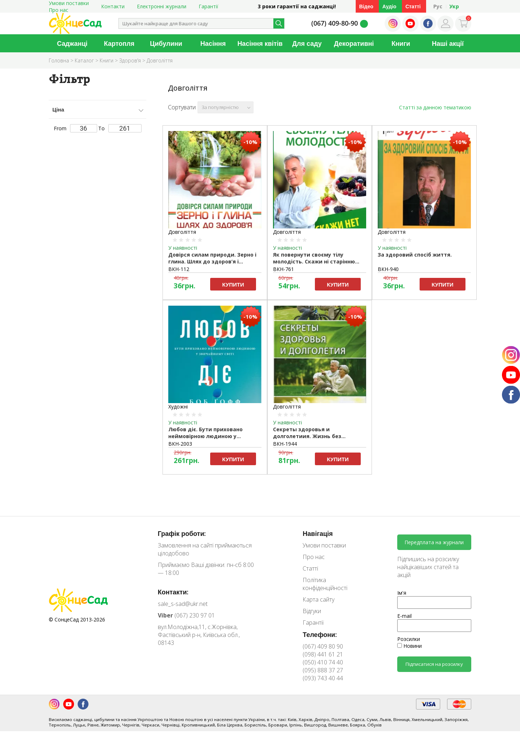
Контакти (113, 6)
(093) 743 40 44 (323, 678)
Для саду (307, 43)
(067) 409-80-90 (334, 23)
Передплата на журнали (434, 542)
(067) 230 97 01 (186, 615)
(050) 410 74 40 (323, 662)
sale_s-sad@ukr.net (183, 604)
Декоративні (354, 43)
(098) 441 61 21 (323, 654)
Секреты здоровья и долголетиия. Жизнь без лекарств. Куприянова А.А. (309, 433)
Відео (366, 6)
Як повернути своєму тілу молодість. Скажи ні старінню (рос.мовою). (314, 258)
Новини (409, 645)
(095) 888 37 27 (323, 670)
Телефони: (320, 634)
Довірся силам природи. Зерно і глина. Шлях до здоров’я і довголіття (212, 258)
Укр (454, 6)
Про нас (58, 9)
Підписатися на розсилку (434, 664)
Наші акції (448, 43)
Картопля (119, 43)
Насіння (213, 43)
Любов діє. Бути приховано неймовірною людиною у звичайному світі (205, 433)
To (120, 128)
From (75, 128)
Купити (233, 284)
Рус (437, 6)
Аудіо (389, 6)
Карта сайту (318, 599)
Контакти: (173, 592)
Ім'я (401, 592)
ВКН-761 (283, 269)
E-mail (404, 615)
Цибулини (166, 43)
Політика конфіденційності (325, 584)
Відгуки (312, 611)
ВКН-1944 (285, 443)
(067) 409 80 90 (323, 646)
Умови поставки (324, 545)
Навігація (318, 533)
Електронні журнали (161, 6)
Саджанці (72, 43)
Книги (400, 43)
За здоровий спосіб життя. (415, 254)
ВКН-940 (388, 269)
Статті (413, 6)
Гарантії (208, 6)
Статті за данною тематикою (435, 107)
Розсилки (408, 639)
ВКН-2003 (180, 443)
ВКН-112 (178, 269)
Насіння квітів (259, 43)
